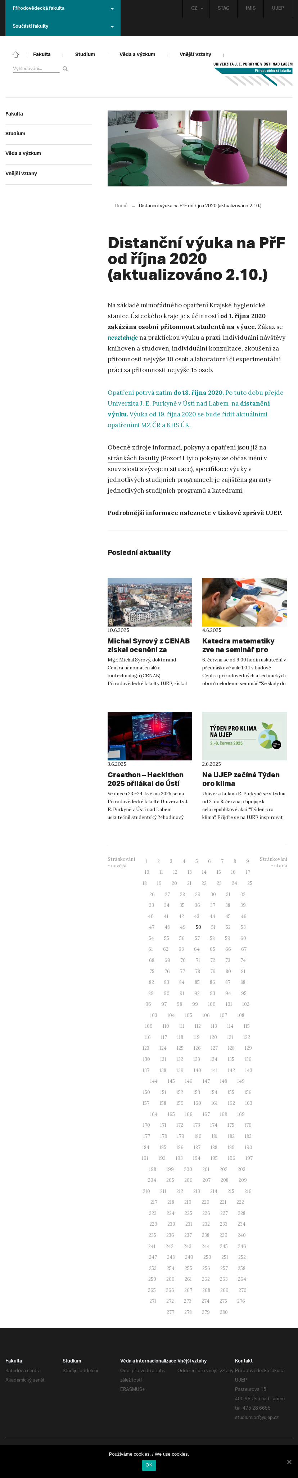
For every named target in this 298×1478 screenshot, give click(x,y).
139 (180, 1070)
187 (197, 1147)
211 (163, 1191)
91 (182, 993)
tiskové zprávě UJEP (249, 512)
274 (205, 1301)
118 (180, 1037)
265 (152, 1290)
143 (248, 1070)
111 (182, 1026)
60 (243, 938)
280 (224, 1312)
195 (214, 1158)
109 (149, 1026)
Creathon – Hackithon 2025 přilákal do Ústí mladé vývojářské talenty (146, 783)
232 (206, 1224)
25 (249, 883)
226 (206, 1213)
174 (213, 1125)
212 (179, 1191)
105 (188, 1015)
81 (243, 971)
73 (227, 960)
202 (223, 1169)
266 (170, 1290)
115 (247, 1026)
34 (167, 905)
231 (188, 1224)
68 (151, 960)
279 (206, 1312)
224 (171, 1213)
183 (248, 1136)
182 (231, 1136)
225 (188, 1213)
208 (225, 1180)
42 (181, 916)
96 (148, 1004)
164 (154, 1114)
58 (212, 938)
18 (145, 883)
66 (228, 949)
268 (206, 1290)
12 (175, 872)
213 (196, 1191)
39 (243, 905)
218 (170, 1202)
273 (187, 1301)
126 (197, 1048)
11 (161, 872)
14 (204, 872)
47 (151, 927)
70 (183, 960)
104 (171, 1015)
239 (223, 1235)
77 (182, 971)
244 (206, 1246)
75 (151, 971)
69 (167, 960)
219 (187, 1202)
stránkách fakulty (133, 458)
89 (151, 993)
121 (230, 1037)
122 (246, 1037)
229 (153, 1224)
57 (197, 938)
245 (224, 1246)
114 (230, 1026)
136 (248, 1059)
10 (147, 872)
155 (230, 1092)
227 (224, 1213)
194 (196, 1158)
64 (197, 949)
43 (196, 916)
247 (153, 1257)
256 (206, 1268)
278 (188, 1312)
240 (242, 1235)
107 (223, 1015)
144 (154, 1081)
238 (205, 1235)
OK (148, 1465)
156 (248, 1092)
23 (219, 883)
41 (166, 916)
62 (165, 949)
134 (213, 1059)
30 (213, 894)
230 (171, 1224)
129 (248, 1048)
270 (243, 1290)
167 (206, 1114)
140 (197, 1070)
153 (196, 1092)
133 (196, 1059)
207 (207, 1180)
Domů (121, 205)
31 (228, 894)
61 (150, 949)
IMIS (250, 9)
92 (197, 993)
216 (248, 1191)
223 (153, 1213)
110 (166, 1026)
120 (213, 1037)
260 (170, 1279)
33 (151, 905)
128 (231, 1048)
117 (164, 1037)
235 (152, 1235)
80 (228, 971)
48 (167, 927)
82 (151, 982)
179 (180, 1136)
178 (163, 1136)
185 (162, 1147)
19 (159, 883)
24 (234, 883)
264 (242, 1279)
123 (146, 1048)
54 (151, 938)
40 (151, 916)
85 (197, 982)
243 (187, 1246)
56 (182, 938)
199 (170, 1169)
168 (223, 1114)
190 (248, 1147)
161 (214, 1103)
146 (189, 1081)
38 (227, 905)
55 (166, 938)
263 (224, 1279)
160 (197, 1103)
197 (249, 1158)
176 (248, 1125)
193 (179, 1158)
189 (231, 1147)
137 (146, 1070)
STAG (222, 9)
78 (197, 971)
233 (223, 1224)
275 (223, 1301)
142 (231, 1070)
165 (171, 1114)
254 (171, 1268)
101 (229, 1004)
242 (169, 1246)
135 (230, 1059)
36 (197, 905)
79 (213, 971)
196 (231, 1158)
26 (152, 894)
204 (152, 1180)
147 (206, 1081)
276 (241, 1301)
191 (145, 1158)
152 (179, 1092)
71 (198, 960)
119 (196, 1037)
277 (170, 1312)
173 (196, 1125)
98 (179, 1004)
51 (213, 927)
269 (224, 1290)
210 (146, 1191)
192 (162, 1158)
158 (162, 1103)
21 (189, 883)
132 (179, 1059)
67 (244, 949)
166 (189, 1114)
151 (163, 1092)
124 (163, 1048)
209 (243, 1180)
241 (151, 1246)
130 (146, 1059)
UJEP (278, 9)
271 (152, 1301)
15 (219, 872)
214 (213, 1191)
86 (212, 982)
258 (241, 1268)
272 (170, 1301)
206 (188, 1180)
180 (198, 1136)
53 (243, 927)
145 (171, 1081)
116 (147, 1037)
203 (241, 1169)
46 (244, 916)
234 (241, 1224)
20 (174, 883)
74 (243, 960)
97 (164, 1004)
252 (242, 1257)
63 (181, 949)
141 (214, 1070)
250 (207, 1257)
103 (153, 1015)
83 (166, 982)
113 (214, 1026)
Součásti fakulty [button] (63, 27)
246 (242, 1246)
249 (189, 1257)
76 (167, 971)
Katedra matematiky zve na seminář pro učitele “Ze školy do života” (243, 649)
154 (213, 1092)
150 (146, 1092)
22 (204, 883)
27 (167, 894)
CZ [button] (195, 9)
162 (231, 1103)
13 (190, 872)
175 (230, 1125)
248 (171, 1257)
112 (198, 1026)
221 (223, 1202)
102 (245, 1004)
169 (241, 1114)
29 (197, 894)
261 (188, 1279)
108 (240, 1015)
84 (182, 982)
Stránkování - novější (121, 862)
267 (188, 1290)
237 (188, 1235)
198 (152, 1169)
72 (212, 960)
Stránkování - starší (273, 862)
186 (180, 1147)
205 (170, 1180)
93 (212, 993)
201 (205, 1169)
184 (145, 1147)
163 (248, 1103)
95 (244, 993)
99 (195, 1004)
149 (241, 1081)
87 (227, 982)
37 (212, 905)
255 (188, 1268)
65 (212, 949)
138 (162, 1070)
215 (230, 1191)
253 (153, 1268)
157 (146, 1103)
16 (233, 872)
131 (163, 1059)
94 (228, 993)
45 (228, 916)
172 (179, 1125)
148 (223, 1081)
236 (170, 1235)
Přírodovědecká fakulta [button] (63, 9)
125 (180, 1048)
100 (212, 1004)
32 (242, 894)
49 (183, 927)
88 (242, 982)
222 (240, 1202)
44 (212, 916)
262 (206, 1279)
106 (206, 1015)
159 (180, 1103)
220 (205, 1202)
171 (163, 1125)
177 (146, 1136)
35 (182, 905)
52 (228, 927)
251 (224, 1257)
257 (224, 1268)
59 (227, 938)
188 (214, 1147)
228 (241, 1213)
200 (188, 1169)
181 (215, 1136)
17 (248, 872)
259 (152, 1279)
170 (146, 1125)
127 (214, 1048)
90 (167, 993)
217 (153, 1202)
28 (182, 894)
